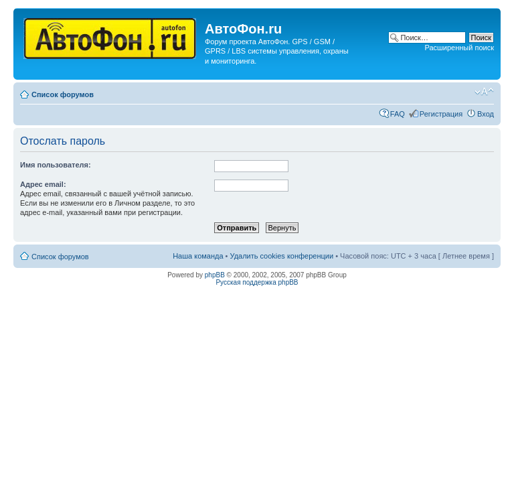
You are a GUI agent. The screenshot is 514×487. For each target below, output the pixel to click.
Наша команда (198, 256)
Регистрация (441, 114)
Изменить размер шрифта (484, 92)
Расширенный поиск (459, 48)
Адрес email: (43, 184)
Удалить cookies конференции (282, 256)
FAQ (397, 114)
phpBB (215, 275)
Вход (485, 114)
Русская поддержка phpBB (257, 282)
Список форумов (62, 94)
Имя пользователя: (55, 165)
